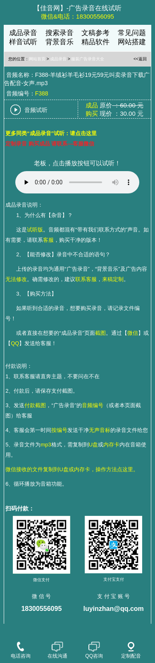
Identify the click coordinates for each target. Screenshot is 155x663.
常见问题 (132, 33)
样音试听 (23, 42)
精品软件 (95, 42)
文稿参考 (95, 33)
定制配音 (131, 650)
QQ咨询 (94, 650)
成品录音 (23, 33)
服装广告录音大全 (87, 59)
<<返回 (140, 59)
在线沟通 (57, 650)
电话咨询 (21, 650)
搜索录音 (59, 33)
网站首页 (37, 59)
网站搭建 (132, 42)
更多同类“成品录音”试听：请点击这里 (51, 133)
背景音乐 (59, 42)
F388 (41, 93)
